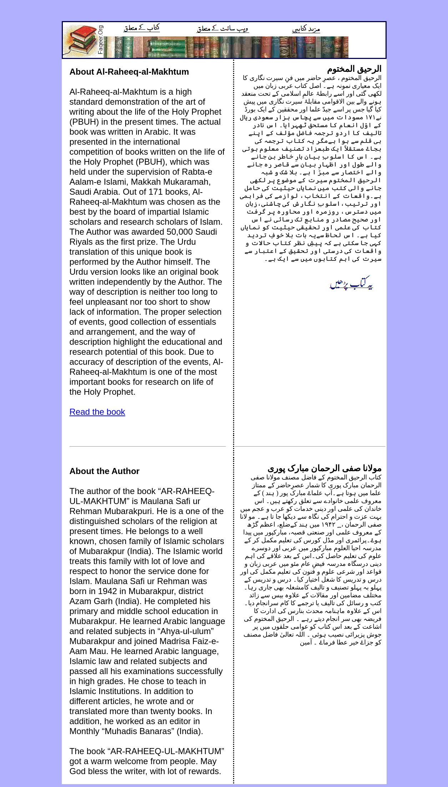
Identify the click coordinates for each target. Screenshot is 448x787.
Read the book (97, 412)
